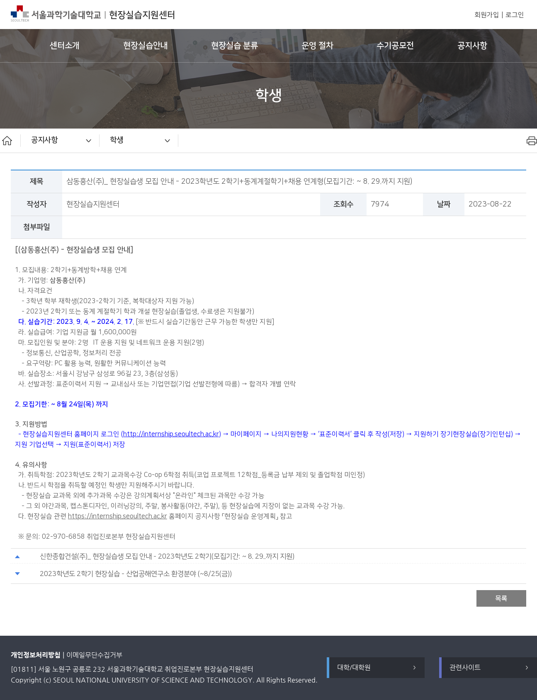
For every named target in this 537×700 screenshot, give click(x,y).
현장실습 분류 (234, 45)
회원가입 (486, 15)
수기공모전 (395, 45)
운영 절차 (317, 45)
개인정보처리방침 (36, 655)
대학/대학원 (354, 667)
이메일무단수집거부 (94, 655)
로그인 (514, 15)
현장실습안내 (145, 45)
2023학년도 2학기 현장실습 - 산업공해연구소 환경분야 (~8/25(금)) (136, 574)
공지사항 (472, 45)
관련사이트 (465, 667)
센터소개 (65, 45)
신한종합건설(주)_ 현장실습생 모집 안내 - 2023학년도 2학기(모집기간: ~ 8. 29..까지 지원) (167, 556)
